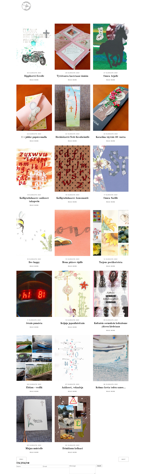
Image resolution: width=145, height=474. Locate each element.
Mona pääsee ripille (72, 262)
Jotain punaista (34, 323)
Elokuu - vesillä (34, 387)
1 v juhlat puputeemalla (34, 137)
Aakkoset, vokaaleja (72, 387)
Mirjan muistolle (34, 448)
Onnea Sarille (110, 198)
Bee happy (34, 262)
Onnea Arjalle (110, 76)
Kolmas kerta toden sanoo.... (111, 387)
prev (21, 459)
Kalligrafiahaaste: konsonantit (72, 198)
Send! (99, 466)
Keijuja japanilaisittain (72, 323)
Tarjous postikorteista (110, 262)
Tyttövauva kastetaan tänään (72, 76)
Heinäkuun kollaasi (72, 448)
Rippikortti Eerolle (34, 76)
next (124, 459)
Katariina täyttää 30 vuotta (111, 137)
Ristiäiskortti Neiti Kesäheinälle (72, 137)
